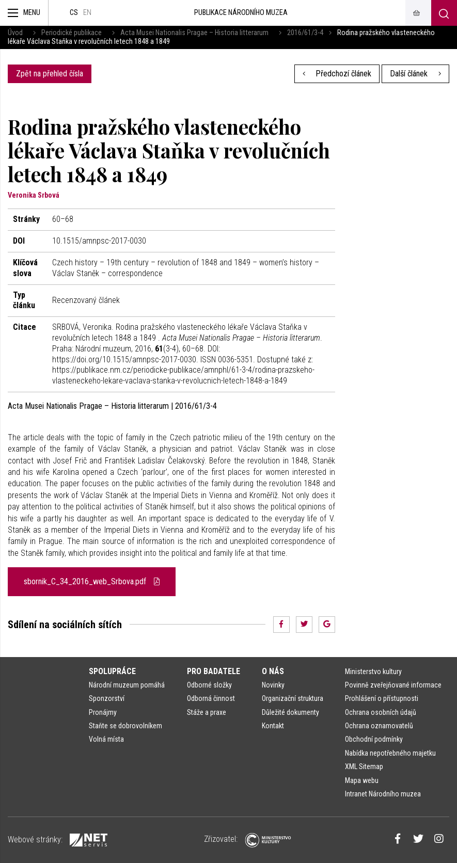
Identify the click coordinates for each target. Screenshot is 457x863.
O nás (273, 671)
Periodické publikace (71, 32)
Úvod (15, 32)
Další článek (415, 73)
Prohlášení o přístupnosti (381, 698)
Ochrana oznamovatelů (379, 726)
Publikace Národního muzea (241, 12)
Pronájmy (103, 712)
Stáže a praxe (206, 712)
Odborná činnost (211, 698)
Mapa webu (362, 780)
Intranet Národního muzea (383, 794)
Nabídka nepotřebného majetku (390, 753)
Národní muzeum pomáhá (127, 685)
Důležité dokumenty (290, 712)
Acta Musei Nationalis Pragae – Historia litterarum (194, 32)
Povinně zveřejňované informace (393, 685)
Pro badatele (213, 671)
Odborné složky (209, 685)
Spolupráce (112, 671)
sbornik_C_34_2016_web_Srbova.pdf (92, 581)
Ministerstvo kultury (373, 671)
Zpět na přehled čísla (49, 73)
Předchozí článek (337, 73)
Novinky (273, 685)
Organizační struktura (292, 698)
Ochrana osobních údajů (380, 712)
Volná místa (106, 739)
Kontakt (273, 726)
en (87, 12)
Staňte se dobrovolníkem (125, 726)
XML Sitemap (364, 766)
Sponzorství (106, 698)
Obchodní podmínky (374, 739)
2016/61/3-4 (305, 32)
